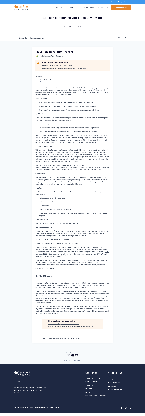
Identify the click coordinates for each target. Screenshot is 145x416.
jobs (23, 38)
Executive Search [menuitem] (87, 7)
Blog (120, 2)
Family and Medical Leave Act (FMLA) (89, 254)
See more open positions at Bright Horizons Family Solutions (61, 338)
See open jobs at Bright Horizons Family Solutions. (56, 65)
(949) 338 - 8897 (114, 379)
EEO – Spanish (49, 254)
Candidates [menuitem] (72, 7)
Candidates (88, 389)
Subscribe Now (121, 8)
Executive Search (90, 382)
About (106, 2)
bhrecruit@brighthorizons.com (89, 262)
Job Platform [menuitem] (103, 7)
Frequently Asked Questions (95, 396)
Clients (113, 2)
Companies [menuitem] (59, 7)
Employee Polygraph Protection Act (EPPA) (50, 256)
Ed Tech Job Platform (92, 378)
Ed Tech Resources (91, 385)
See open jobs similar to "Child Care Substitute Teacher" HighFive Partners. (64, 68)
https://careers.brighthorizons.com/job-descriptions (53, 167)
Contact (127, 2)
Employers (88, 392)
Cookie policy (76, 360)
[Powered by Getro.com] (72, 354)
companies (37, 38)
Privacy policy (67, 360)
